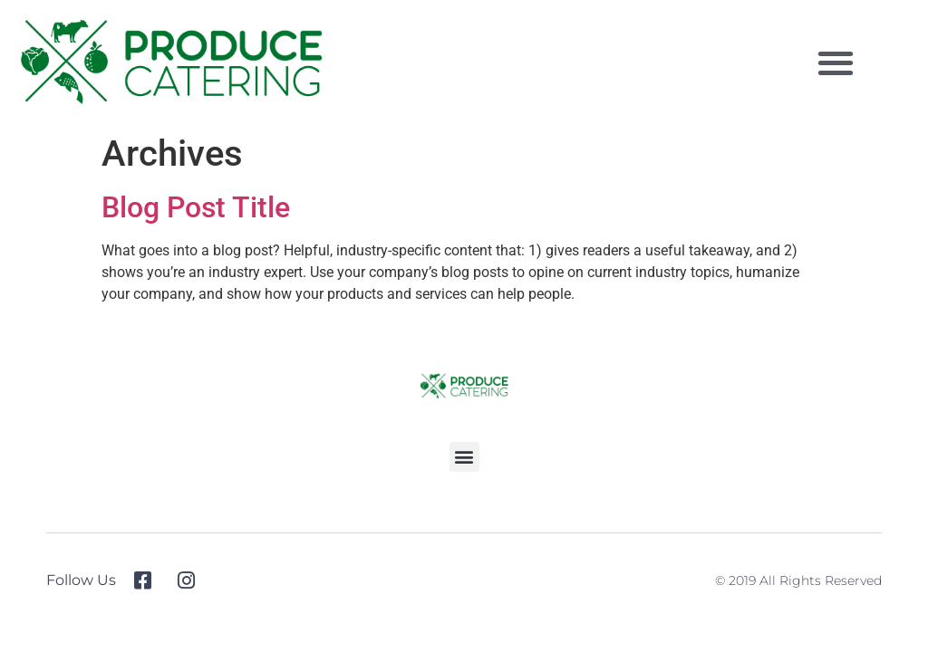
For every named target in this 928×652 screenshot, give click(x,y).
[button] (835, 62)
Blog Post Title (196, 207)
